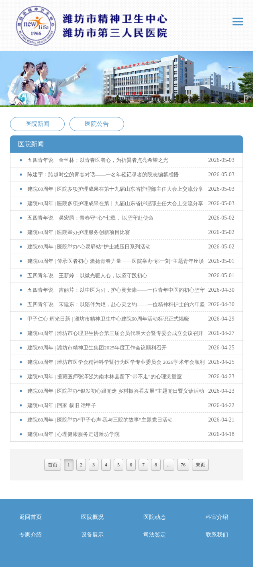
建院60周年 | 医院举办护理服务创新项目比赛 (78, 232)
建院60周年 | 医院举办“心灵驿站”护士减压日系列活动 (89, 247)
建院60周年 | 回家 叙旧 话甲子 (61, 405)
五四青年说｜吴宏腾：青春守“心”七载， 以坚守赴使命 (90, 218)
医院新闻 (37, 124)
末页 (200, 465)
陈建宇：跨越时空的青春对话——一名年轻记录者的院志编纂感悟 (103, 175)
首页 (52, 465)
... (169, 465)
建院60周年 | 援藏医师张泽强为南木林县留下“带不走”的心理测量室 (104, 376)
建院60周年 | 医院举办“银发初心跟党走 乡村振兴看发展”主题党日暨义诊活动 (115, 391)
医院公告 (97, 124)
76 (183, 465)
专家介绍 (30, 535)
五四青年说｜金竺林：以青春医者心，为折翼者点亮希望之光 (97, 160)
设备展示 (92, 535)
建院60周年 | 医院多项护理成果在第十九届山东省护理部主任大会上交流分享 (115, 189)
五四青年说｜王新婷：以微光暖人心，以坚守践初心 (87, 275)
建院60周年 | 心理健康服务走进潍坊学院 (73, 434)
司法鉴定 (154, 535)
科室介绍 (217, 517)
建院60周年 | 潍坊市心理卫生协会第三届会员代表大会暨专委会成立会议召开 (115, 333)
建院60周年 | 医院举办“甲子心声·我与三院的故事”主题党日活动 (100, 420)
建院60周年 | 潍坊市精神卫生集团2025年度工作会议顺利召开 (97, 348)
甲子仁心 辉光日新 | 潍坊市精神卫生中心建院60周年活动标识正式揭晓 (108, 319)
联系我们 (217, 535)
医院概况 (92, 517)
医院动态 (154, 517)
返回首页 (30, 517)
